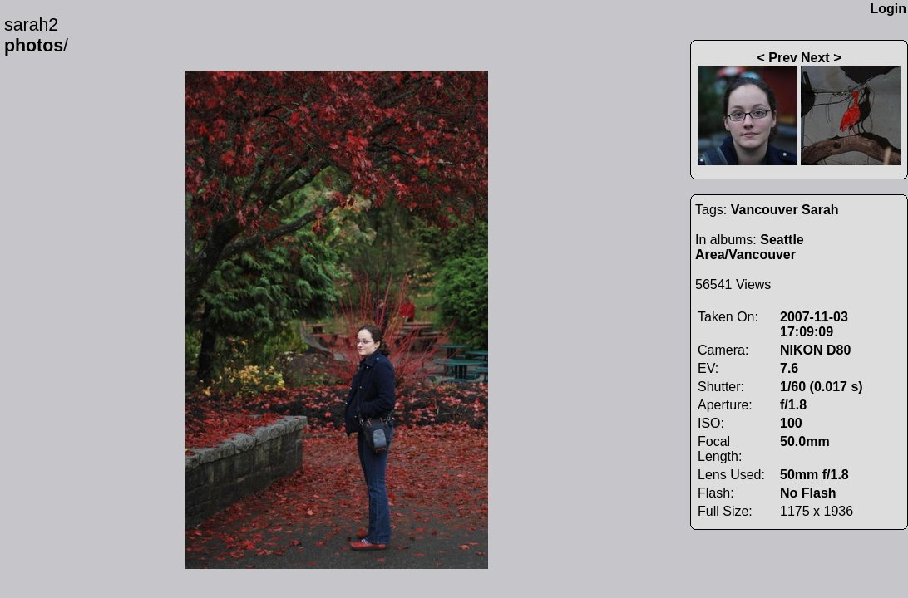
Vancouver (764, 210)
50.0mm (805, 441)
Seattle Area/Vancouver (749, 247)
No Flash (808, 493)
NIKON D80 (815, 350)
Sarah (820, 210)
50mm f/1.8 (814, 475)
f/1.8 (793, 405)
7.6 (789, 368)
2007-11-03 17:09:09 (814, 324)
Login (888, 9)
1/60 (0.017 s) (821, 387)
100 (791, 423)
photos (33, 46)
